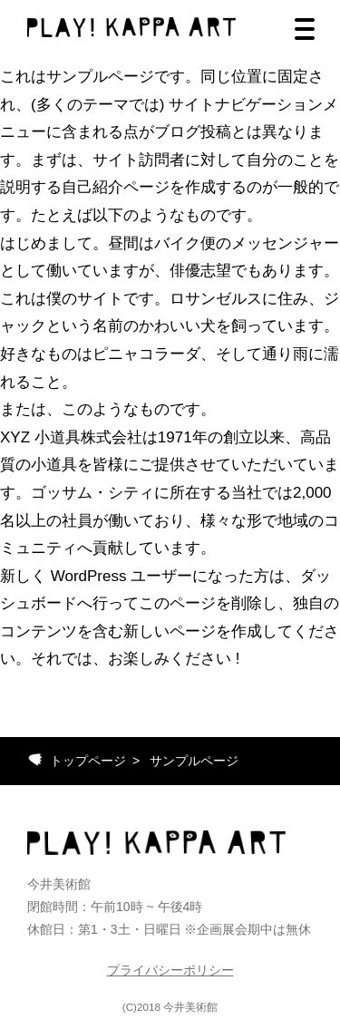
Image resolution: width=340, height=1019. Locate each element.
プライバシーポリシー (170, 970)
